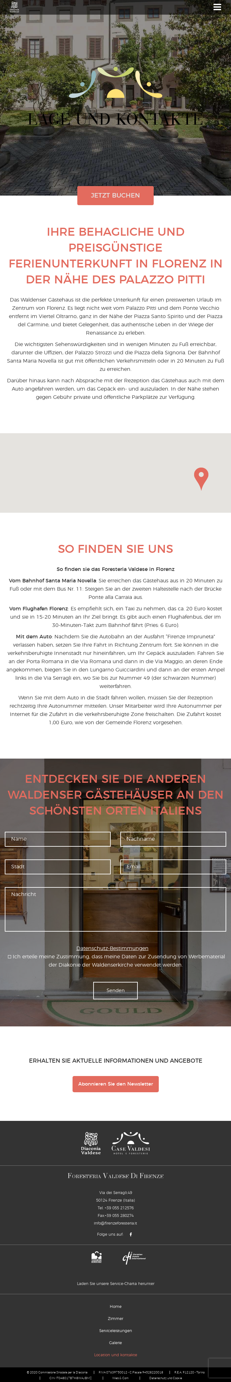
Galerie (115, 1343)
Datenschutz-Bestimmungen (112, 948)
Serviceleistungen (115, 1331)
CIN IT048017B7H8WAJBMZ (70, 1378)
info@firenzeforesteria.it (115, 1223)
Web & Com (120, 1378)
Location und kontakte (115, 1355)
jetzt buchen (115, 195)
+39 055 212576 (119, 1208)
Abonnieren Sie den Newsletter (115, 1084)
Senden (116, 990)
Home (116, 1307)
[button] (201, 479)
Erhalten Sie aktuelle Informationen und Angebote (115, 1061)
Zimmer (115, 1319)
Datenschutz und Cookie (165, 1378)
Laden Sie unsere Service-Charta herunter (115, 1284)
